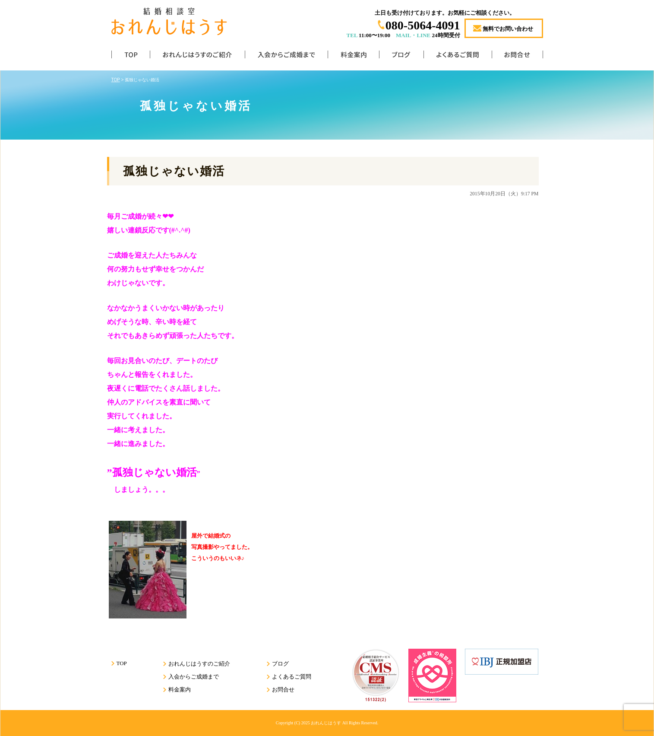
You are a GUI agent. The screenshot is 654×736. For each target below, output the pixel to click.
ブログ (401, 56)
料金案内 (353, 56)
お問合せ (517, 56)
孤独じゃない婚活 (174, 171)
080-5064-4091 (422, 25)
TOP (130, 56)
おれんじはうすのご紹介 (197, 56)
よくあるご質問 (457, 56)
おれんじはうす (326, 722)
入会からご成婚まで (286, 56)
